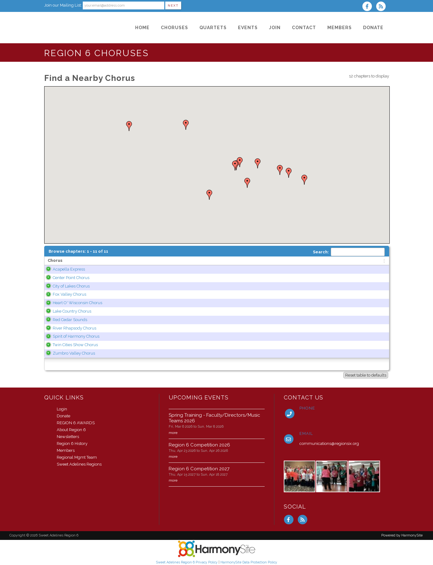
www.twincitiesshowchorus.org (283, 344)
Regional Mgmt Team (77, 457)
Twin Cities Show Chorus (70, 344)
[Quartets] (213, 27)
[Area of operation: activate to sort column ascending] (165, 260)
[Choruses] (174, 27)
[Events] (247, 27)
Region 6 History (72, 443)
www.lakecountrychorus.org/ (281, 311)
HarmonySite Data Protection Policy (248, 562)
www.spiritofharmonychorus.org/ (285, 336)
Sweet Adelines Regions (79, 464)
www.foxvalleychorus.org (278, 294)
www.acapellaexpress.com (279, 269)
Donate (63, 416)
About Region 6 (71, 429)
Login (62, 409)
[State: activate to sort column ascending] (228, 260)
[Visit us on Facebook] (369, 7)
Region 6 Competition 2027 (199, 469)
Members (66, 450)
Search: (349, 252)
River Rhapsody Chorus (69, 328)
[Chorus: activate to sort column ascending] (85, 260)
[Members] (339, 27)
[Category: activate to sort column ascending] (370, 260)
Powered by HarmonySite (402, 535)
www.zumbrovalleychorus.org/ (284, 353)
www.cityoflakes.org (273, 286)
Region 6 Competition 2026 (199, 445)
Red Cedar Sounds (65, 319)
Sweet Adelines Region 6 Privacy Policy (187, 562)
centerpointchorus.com (275, 277)
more (173, 432)
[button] (186, 125)
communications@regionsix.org (329, 443)
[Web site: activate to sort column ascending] (301, 260)
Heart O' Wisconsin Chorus (72, 302)
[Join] (274, 27)
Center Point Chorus (66, 277)
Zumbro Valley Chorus (69, 353)
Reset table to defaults (365, 375)
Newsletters (68, 436)
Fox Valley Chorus (64, 294)
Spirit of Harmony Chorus (71, 336)
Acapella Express (64, 269)
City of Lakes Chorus (66, 286)
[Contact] (304, 27)
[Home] (142, 27)
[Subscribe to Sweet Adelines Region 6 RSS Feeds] (382, 7)
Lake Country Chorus (67, 311)
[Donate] (373, 27)
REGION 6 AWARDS (76, 422)
